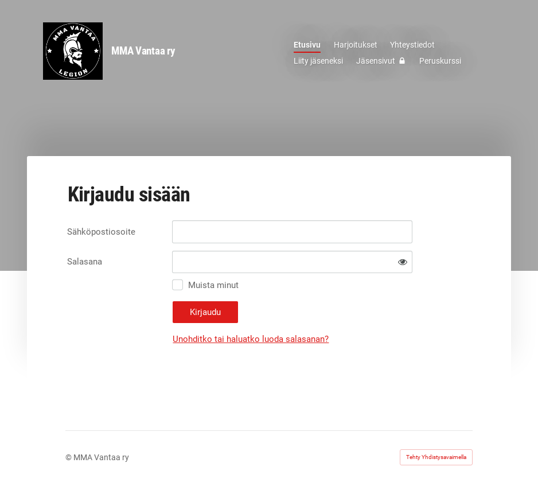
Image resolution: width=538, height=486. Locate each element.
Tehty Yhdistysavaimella (436, 457)
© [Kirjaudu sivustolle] (69, 457)
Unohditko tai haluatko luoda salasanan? (251, 339)
